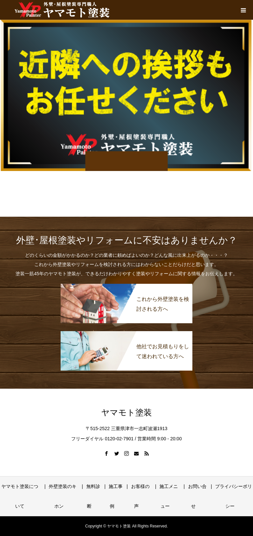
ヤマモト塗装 (126, 412)
